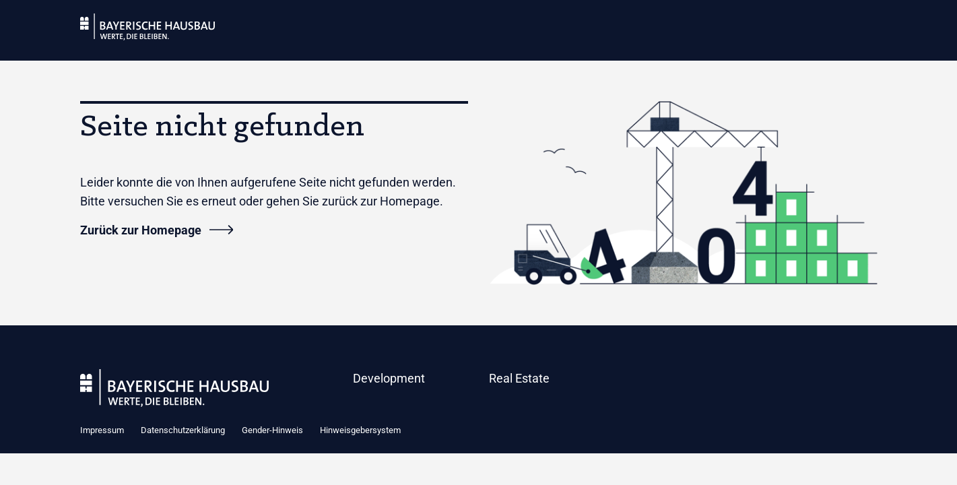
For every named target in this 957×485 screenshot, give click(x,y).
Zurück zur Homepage (140, 230)
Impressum (102, 430)
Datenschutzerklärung (183, 430)
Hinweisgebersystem (360, 430)
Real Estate (519, 378)
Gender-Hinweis (272, 430)
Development (389, 378)
